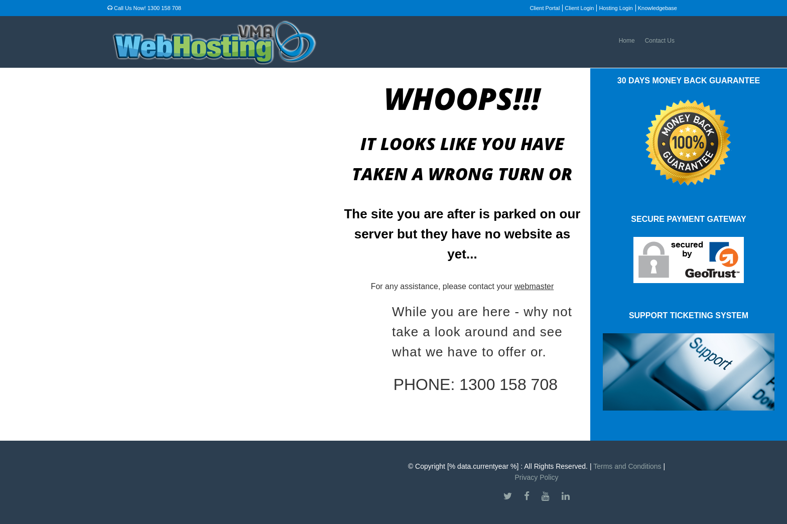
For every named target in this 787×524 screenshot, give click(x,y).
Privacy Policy (536, 477)
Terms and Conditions (627, 466)
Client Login (579, 8)
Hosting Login (615, 8)
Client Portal (545, 8)
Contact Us (660, 40)
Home (627, 40)
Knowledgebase (657, 8)
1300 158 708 (164, 8)
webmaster (534, 286)
